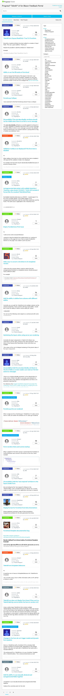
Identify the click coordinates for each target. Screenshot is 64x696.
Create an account (57, 5)
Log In (60, 7)
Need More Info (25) (50, 45)
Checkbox (47, 88)
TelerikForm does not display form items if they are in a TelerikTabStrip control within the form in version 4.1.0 (21, 601)
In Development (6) (50, 43)
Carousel (47, 83)
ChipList (47, 91)
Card (46, 82)
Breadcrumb (48, 76)
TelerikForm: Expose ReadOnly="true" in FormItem (19, 38)
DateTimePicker (49, 107)
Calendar (47, 80)
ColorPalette (48, 97)
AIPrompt (47, 64)
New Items (16, 20)
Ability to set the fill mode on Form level (16, 72)
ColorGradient (48, 95)
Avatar (46, 71)
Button (46, 77)
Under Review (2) (49, 48)
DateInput (47, 103)
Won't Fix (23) (48, 51)
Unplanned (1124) (49, 49)
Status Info (58, 20)
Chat (46, 86)
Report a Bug (47, 16)
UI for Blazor (48, 61)
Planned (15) (48, 46)
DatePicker (48, 104)
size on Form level (33, 80)
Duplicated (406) (49, 42)
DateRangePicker (49, 106)
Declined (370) (49, 40)
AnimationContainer (50, 65)
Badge (46, 73)
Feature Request (49, 31)
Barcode (47, 74)
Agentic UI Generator (50, 62)
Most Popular (24, 20)
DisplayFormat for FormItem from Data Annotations (20, 508)
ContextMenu (48, 101)
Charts (46, 85)
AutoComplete (48, 70)
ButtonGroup (48, 79)
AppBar (47, 67)
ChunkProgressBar (50, 92)
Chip (46, 89)
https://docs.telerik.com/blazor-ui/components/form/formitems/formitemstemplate (16, 536)
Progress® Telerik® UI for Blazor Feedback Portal (22, 6)
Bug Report (48, 30)
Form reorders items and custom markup (16, 447)
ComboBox (48, 100)
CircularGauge (48, 94)
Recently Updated (7, 20)
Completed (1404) (49, 39)
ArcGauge (47, 68)
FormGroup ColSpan (10, 98)
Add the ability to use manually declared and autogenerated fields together (17, 676)
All (45, 28)
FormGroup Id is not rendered (13, 409)
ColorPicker (48, 98)
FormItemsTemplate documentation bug (16, 531)
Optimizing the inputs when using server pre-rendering (21, 335)
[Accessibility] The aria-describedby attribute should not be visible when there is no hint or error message (20, 120)
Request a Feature (17, 16)
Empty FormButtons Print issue (13, 227)
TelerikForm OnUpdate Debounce (14, 565)
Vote (36, 35)
